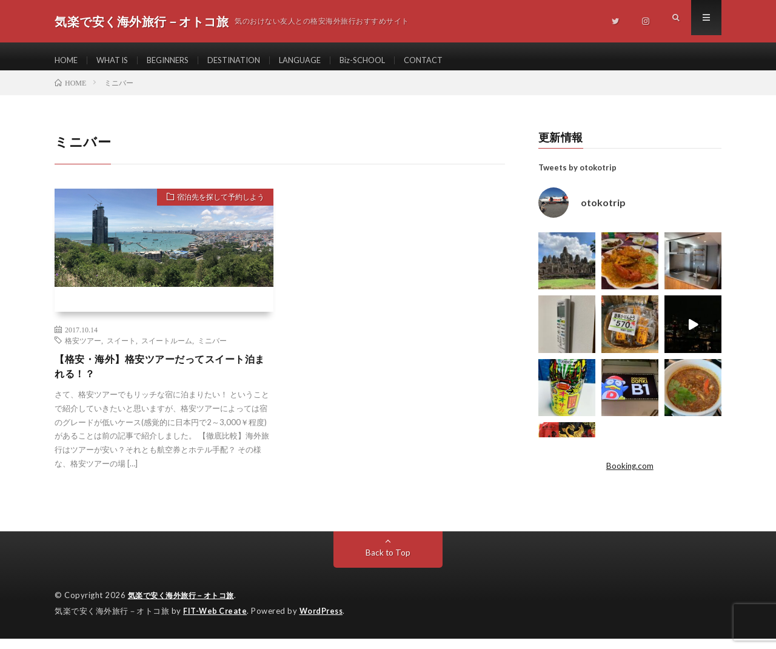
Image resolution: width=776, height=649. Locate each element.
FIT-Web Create (216, 622)
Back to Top (388, 564)
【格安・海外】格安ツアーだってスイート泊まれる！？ (161, 376)
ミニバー (212, 348)
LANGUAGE (320, 60)
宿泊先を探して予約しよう (214, 207)
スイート (121, 348)
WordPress (324, 622)
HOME (67, 60)
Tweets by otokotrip (577, 176)
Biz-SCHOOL (387, 60)
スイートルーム (166, 348)
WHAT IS (117, 60)
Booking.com (630, 474)
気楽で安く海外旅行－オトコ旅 (185, 606)
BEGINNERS (177, 60)
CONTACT (452, 60)
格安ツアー (83, 348)
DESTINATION (248, 60)
